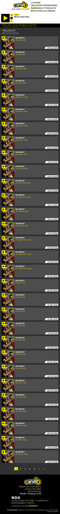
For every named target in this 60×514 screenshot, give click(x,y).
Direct (16, 14)
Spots (31, 503)
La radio (35, 2)
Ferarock (33, 506)
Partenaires (18, 503)
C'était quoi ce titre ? (23, 500)
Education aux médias (43, 11)
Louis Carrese (53, 510)
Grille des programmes (44, 5)
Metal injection (21, 17)
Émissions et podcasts (43, 8)
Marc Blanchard (31, 510)
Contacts (42, 500)
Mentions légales (52, 511)
